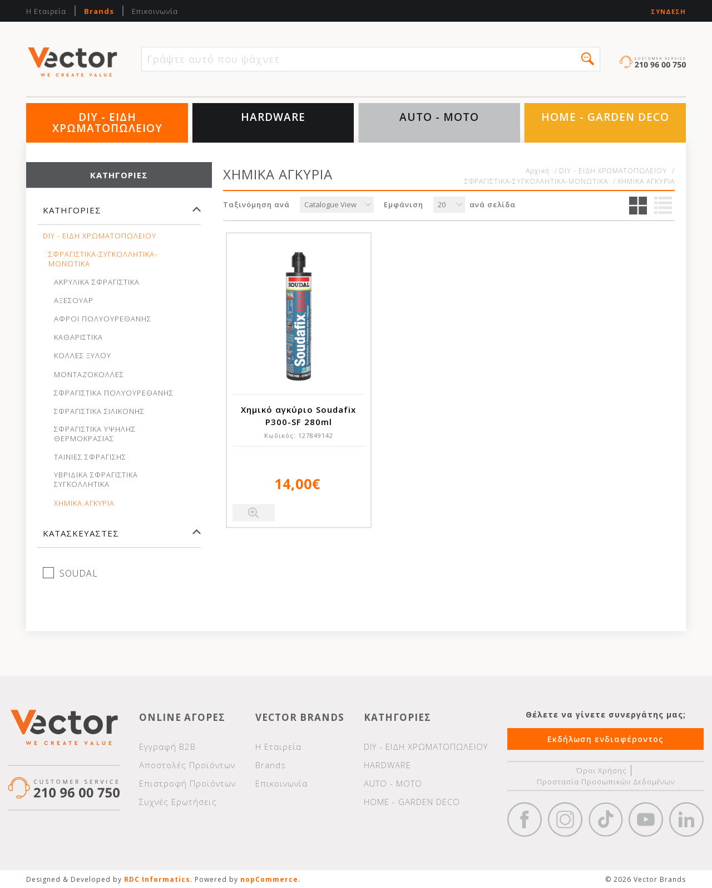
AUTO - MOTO (439, 117)
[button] (587, 58)
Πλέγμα (638, 205)
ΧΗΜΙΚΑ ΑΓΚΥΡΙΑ (84, 503)
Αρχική (538, 171)
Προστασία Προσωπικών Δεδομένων (606, 782)
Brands (99, 11)
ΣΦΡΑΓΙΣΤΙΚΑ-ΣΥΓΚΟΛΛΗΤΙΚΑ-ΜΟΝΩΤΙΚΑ (102, 259)
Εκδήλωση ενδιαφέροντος (605, 739)
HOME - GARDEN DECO (605, 117)
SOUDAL (79, 573)
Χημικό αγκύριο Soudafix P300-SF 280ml (298, 415)
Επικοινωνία (155, 11)
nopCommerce (269, 879)
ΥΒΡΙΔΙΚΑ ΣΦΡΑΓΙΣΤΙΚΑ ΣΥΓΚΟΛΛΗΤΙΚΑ (96, 479)
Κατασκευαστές (81, 533)
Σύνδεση (668, 11)
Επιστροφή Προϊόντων (187, 783)
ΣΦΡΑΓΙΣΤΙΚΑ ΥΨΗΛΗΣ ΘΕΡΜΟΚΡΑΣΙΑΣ (95, 434)
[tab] (119, 215)
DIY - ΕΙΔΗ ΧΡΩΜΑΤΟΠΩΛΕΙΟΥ (107, 122)
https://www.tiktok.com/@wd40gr (606, 819)
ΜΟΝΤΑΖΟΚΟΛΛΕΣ (89, 374)
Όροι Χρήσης (601, 770)
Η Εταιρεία (46, 11)
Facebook (524, 819)
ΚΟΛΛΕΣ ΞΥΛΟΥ (82, 355)
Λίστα (663, 205)
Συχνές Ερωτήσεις (178, 801)
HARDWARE (273, 117)
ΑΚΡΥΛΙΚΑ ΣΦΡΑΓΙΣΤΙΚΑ (97, 282)
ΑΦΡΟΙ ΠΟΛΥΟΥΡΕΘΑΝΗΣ (102, 319)
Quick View (254, 512)
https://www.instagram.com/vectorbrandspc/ (565, 819)
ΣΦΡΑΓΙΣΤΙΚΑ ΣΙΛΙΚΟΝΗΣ (99, 411)
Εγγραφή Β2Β (167, 746)
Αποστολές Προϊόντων (187, 764)
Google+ (686, 819)
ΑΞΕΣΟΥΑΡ (73, 300)
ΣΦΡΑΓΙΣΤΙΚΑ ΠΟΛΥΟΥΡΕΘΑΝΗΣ (114, 393)
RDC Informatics (157, 879)
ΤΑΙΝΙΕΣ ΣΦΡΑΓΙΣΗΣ (90, 457)
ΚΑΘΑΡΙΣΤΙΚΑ (78, 337)
